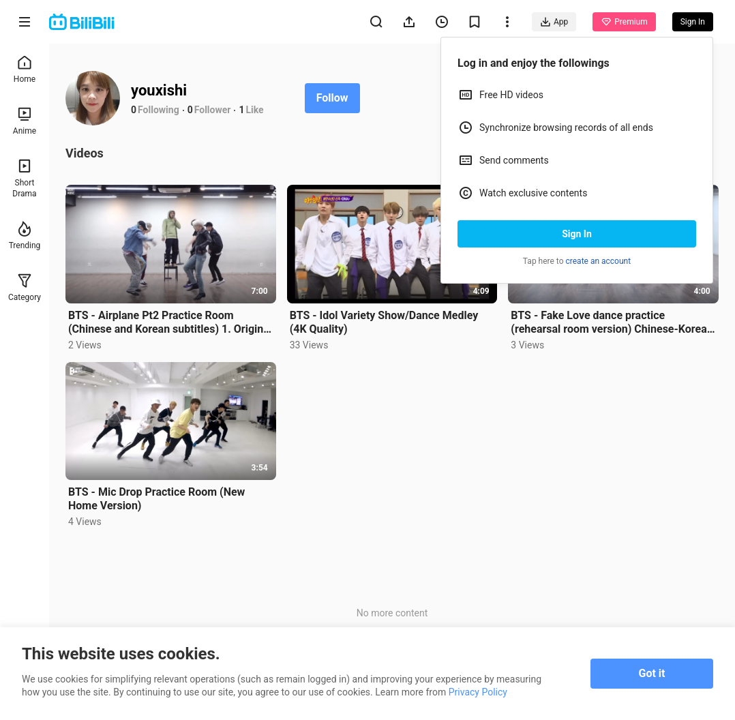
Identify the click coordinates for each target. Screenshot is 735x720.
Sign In (577, 233)
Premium (624, 21)
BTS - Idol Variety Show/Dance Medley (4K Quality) (384, 322)
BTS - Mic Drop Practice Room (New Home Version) (156, 498)
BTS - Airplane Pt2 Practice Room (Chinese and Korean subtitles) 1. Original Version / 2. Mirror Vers (170, 322)
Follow (332, 97)
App (554, 21)
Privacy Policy (478, 692)
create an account (598, 261)
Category (24, 287)
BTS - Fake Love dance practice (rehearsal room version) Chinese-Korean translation (611, 322)
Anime (24, 121)
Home (24, 69)
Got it (652, 673)
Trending (25, 235)
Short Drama (24, 178)
